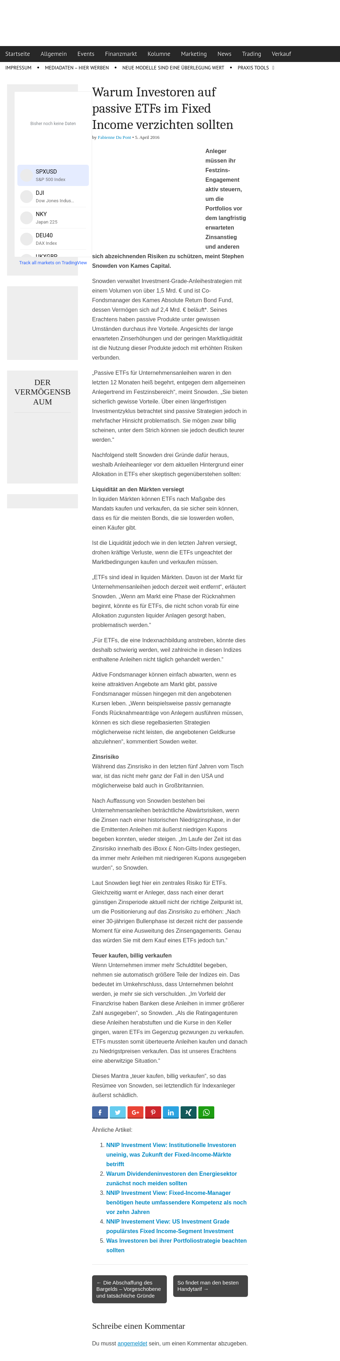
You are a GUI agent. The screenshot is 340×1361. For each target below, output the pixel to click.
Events (86, 54)
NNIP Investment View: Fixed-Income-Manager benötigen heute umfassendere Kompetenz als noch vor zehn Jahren (176, 1202)
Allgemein (54, 54)
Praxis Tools (253, 67)
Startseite (17, 54)
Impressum (18, 67)
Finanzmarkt (121, 54)
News (224, 54)
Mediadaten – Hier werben (77, 67)
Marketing (194, 54)
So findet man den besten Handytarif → (208, 1286)
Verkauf (281, 54)
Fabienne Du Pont (114, 137)
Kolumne (159, 54)
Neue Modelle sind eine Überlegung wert (173, 67)
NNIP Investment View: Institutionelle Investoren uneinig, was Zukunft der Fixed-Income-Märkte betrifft (171, 1154)
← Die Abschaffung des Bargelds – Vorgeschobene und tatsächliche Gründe (128, 1289)
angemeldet (132, 1343)
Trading (251, 54)
